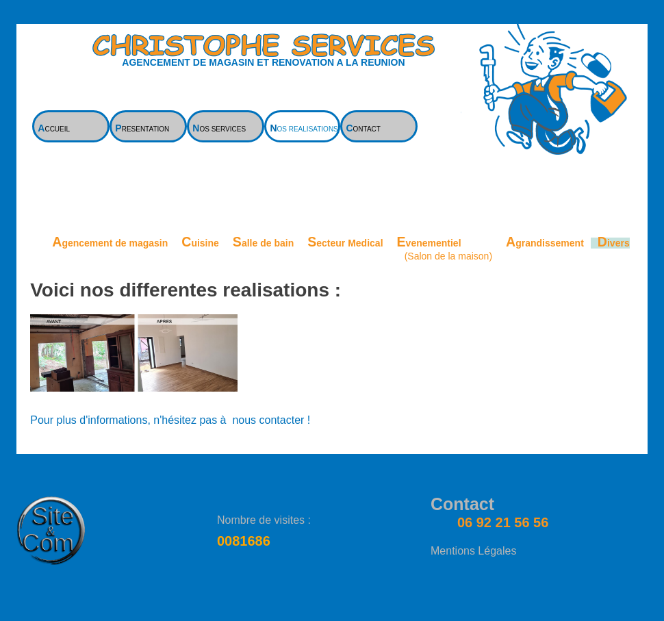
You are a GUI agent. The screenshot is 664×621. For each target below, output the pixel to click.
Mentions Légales (473, 551)
